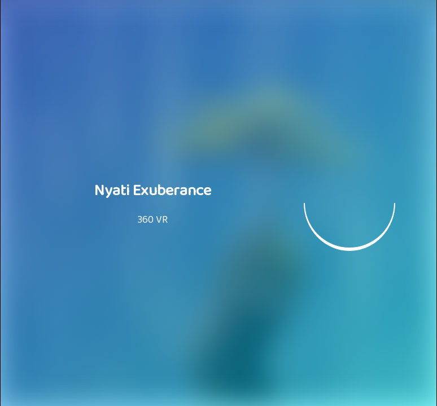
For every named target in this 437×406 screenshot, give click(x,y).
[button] (349, 203)
